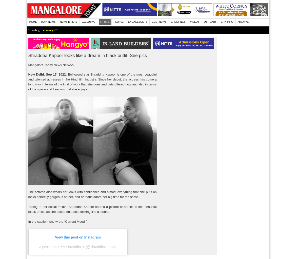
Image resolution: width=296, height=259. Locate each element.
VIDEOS (194, 21)
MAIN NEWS (48, 21)
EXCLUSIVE (88, 21)
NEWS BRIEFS (68, 21)
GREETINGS (178, 21)
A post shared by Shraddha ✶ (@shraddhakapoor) (78, 247)
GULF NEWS (159, 21)
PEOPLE (118, 21)
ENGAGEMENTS (137, 21)
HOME (33, 21)
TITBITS (104, 21)
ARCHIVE (243, 21)
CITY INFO (227, 21)
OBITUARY (210, 21)
